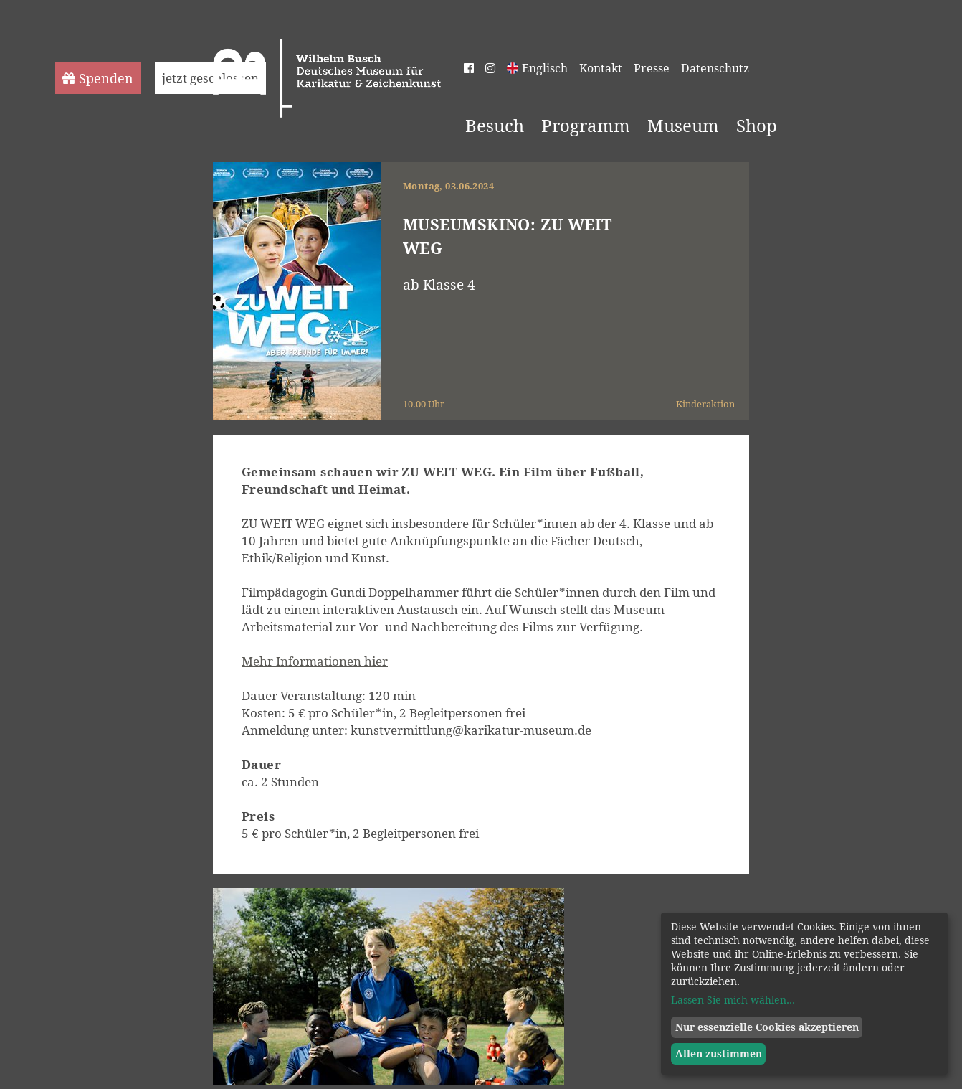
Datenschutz (715, 68)
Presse (652, 68)
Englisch (545, 68)
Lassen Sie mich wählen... (733, 999)
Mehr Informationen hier (315, 661)
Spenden (97, 78)
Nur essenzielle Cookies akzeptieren (767, 1027)
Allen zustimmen (718, 1053)
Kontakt (600, 68)
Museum (683, 125)
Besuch (494, 125)
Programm (585, 125)
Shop (756, 125)
